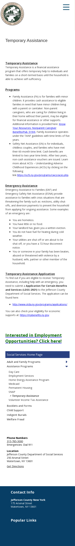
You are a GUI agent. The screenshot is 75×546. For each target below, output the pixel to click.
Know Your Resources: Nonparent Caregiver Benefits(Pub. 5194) (39, 128)
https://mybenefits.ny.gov (34, 315)
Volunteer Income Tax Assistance (28, 400)
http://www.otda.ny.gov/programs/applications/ (40, 304)
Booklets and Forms (19, 405)
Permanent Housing (20, 387)
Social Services (16, 355)
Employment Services (21, 375)
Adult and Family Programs (23, 362)
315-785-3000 (15, 441)
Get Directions (15, 466)
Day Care (14, 372)
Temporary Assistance (25, 395)
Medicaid (14, 383)
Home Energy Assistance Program (29, 380)
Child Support (15, 410)
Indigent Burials (17, 415)
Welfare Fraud (15, 419)
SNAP (12, 392)
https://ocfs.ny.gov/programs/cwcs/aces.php (42, 175)
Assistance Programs (20, 366)
